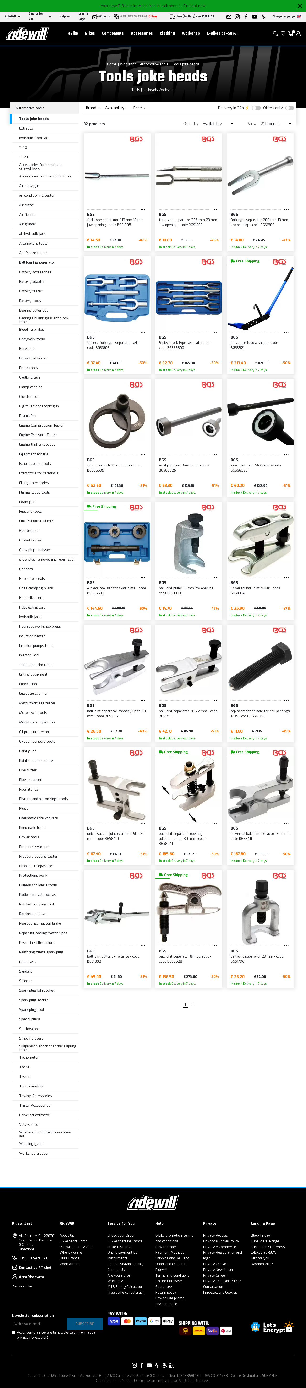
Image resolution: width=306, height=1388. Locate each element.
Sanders (25, 971)
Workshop (191, 33)
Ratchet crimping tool (36, 904)
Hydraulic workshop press (40, 626)
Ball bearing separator (37, 262)
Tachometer (29, 1057)
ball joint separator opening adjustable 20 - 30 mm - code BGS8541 (182, 838)
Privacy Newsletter (218, 1270)
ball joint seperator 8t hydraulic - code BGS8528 (185, 959)
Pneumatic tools (32, 827)
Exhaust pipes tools (35, 463)
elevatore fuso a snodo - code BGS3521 (254, 345)
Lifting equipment (33, 674)
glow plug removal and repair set (46, 559)
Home (112, 64)
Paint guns (27, 751)
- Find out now (193, 5)
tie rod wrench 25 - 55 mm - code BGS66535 (113, 468)
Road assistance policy (126, 1264)
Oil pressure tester (34, 731)
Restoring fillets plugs (37, 942)
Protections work (33, 875)
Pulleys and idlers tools (38, 885)
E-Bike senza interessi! (268, 1247)
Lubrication (28, 684)
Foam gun (27, 502)
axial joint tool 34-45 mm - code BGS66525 (184, 468)
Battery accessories (35, 272)
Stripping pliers (31, 1038)
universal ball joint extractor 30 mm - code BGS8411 (260, 836)
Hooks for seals (32, 578)
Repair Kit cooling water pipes (43, 933)
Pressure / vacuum (34, 846)
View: (252, 123)
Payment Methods (170, 1252)
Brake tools (28, 367)
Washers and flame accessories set (45, 1134)
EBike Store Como (73, 1241)
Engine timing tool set (37, 444)
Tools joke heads (185, 64)
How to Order (165, 1247)
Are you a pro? (119, 1275)
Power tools (29, 837)
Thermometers (31, 1086)
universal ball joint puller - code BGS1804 (255, 591)
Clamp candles (30, 387)
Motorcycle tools (33, 712)
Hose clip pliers (31, 597)
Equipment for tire (33, 454)
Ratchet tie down (32, 913)
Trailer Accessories (34, 1105)
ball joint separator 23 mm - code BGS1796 (257, 959)
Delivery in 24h (231, 107)
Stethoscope (29, 1028)
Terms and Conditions (172, 1275)
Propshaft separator (35, 866)
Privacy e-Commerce (219, 1247)
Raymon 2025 (262, 1264)
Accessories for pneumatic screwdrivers (40, 166)
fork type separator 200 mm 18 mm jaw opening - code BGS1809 (259, 222)
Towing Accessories (35, 1095)
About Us (67, 1235)
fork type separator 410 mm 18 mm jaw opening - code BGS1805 (115, 222)
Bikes (90, 33)
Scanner (25, 980)
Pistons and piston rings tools (43, 798)
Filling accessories (34, 482)
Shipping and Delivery (172, 1258)
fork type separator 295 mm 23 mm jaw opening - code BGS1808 (188, 222)
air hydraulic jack (32, 233)
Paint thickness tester (36, 760)
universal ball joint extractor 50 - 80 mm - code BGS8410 (116, 836)
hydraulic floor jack (34, 138)
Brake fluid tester (33, 358)
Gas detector (29, 530)
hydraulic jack (29, 616)
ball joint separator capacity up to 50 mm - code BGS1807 (116, 713)
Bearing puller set (33, 310)
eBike (73, 33)
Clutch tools (29, 396)
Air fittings (28, 214)
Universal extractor (34, 1115)
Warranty (115, 1281)
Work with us (70, 1264)
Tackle (24, 1067)
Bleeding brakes (32, 329)
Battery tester (30, 291)
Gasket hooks (30, 540)
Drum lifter (28, 415)
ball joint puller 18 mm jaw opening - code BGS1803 (187, 591)
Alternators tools (33, 243)
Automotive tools (154, 64)
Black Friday (260, 1235)
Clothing (167, 33)
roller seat (27, 961)
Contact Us (116, 1270)
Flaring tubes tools (34, 492)
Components (113, 33)
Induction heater (32, 636)
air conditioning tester (37, 195)
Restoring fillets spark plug (41, 952)
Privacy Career (214, 1275)
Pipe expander (30, 779)
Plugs (23, 808)
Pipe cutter (28, 770)
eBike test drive (120, 1247)
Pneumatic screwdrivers (38, 818)
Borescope (27, 348)
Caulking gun (29, 377)
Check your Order (121, 1235)
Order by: (191, 123)
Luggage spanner (33, 693)
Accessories (142, 33)
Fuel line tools (30, 511)
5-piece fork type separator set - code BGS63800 (185, 345)
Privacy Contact (215, 1264)
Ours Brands (70, 1258)
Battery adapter (32, 281)
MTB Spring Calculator (125, 1287)
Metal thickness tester (37, 703)
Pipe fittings (29, 789)
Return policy (165, 1292)
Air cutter (26, 205)
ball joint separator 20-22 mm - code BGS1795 (188, 713)
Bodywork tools (32, 339)
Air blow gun (29, 185)
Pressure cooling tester (38, 856)
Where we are (71, 1252)
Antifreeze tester (33, 252)
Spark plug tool (31, 1009)
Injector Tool (29, 655)
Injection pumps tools (36, 645)
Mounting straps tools (37, 722)
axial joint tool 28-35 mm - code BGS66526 (256, 468)
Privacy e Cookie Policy (221, 1241)
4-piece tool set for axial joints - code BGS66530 (116, 591)
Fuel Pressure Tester (36, 521)
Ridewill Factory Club (76, 1247)
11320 (23, 157)
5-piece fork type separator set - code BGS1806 (113, 345)
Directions (27, 1249)
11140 (23, 147)
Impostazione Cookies (220, 1292)
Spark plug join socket (37, 990)
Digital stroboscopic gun (39, 406)
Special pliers (29, 1019)
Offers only (273, 107)
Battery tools (30, 300)
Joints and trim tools (36, 664)
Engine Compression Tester (41, 425)
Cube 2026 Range (265, 1241)
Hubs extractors (32, 607)
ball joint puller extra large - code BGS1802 (113, 959)
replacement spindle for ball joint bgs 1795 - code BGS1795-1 (260, 713)
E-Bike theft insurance (125, 1241)
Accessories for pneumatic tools (45, 176)
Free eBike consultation (126, 1292)
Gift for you (260, 1258)
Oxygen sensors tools (37, 741)
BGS (91, 214)
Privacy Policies (215, 1235)
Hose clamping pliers (36, 588)
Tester (24, 1076)
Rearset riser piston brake (40, 923)
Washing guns (31, 1143)
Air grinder (27, 224)
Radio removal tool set (37, 894)
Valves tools (29, 1124)
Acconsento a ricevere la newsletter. (56, 1335)
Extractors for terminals (39, 473)
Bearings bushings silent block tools (43, 320)
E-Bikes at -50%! (222, 33)
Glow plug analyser (34, 549)
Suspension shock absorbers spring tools (47, 1048)
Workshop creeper (34, 1153)
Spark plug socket (33, 1000)
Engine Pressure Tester (38, 434)
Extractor (26, 128)
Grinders (26, 569)
